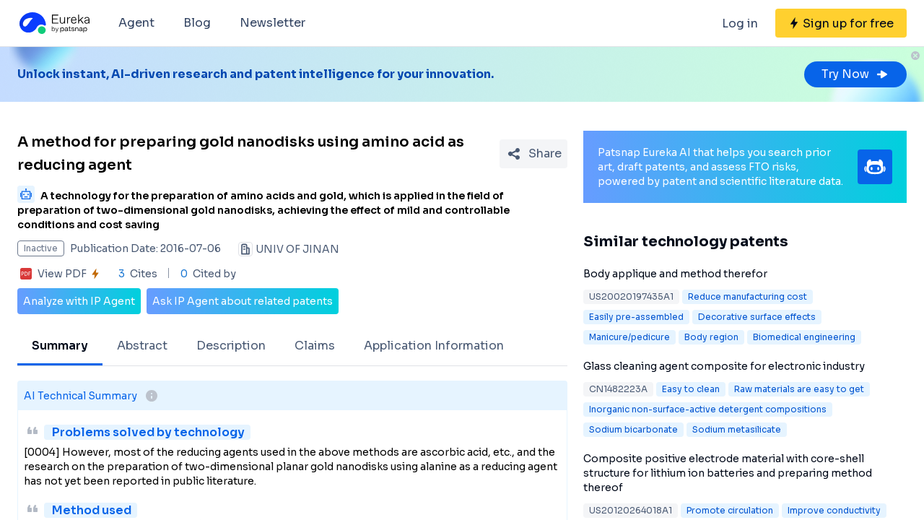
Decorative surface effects (757, 316)
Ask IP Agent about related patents (242, 301)
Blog (197, 22)
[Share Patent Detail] (533, 153)
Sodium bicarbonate (633, 429)
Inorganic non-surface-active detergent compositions (708, 409)
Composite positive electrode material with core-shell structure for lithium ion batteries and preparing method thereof (727, 473)
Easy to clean (691, 389)
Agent (136, 22)
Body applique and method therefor (675, 273)
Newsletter (272, 22)
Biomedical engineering (804, 337)
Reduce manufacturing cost (747, 296)
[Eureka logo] (53, 23)
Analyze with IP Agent (79, 301)
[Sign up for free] (841, 23)
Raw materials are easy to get (799, 389)
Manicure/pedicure (629, 337)
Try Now (855, 74)
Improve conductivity (834, 510)
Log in (740, 23)
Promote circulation (730, 510)
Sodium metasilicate (736, 429)
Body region (711, 337)
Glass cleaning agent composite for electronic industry (724, 366)
